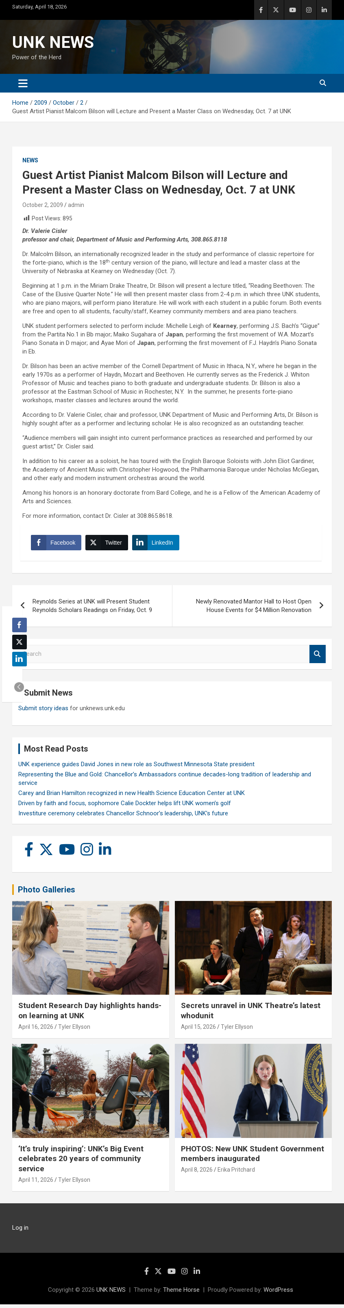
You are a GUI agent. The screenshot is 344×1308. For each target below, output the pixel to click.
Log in (20, 1231)
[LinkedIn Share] (157, 544)
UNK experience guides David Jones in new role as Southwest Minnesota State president (136, 767)
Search (317, 657)
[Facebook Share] (58, 544)
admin (76, 205)
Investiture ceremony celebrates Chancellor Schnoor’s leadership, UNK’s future (123, 816)
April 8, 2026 (197, 1173)
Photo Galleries (46, 893)
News (30, 160)
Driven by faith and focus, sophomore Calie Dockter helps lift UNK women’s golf (124, 806)
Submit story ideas (43, 711)
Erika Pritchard (236, 1173)
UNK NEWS (53, 42)
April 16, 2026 (35, 1030)
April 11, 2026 (35, 1183)
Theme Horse (181, 1293)
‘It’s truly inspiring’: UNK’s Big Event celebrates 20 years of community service (81, 1162)
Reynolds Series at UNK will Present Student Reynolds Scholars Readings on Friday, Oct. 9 (92, 609)
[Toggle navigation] (23, 83)
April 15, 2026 (198, 1030)
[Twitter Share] (108, 544)
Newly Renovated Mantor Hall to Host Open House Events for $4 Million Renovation (253, 609)
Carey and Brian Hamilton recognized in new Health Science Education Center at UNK (131, 796)
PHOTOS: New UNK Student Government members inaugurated (252, 1157)
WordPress (278, 1293)
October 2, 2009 (42, 205)
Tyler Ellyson (74, 1030)
